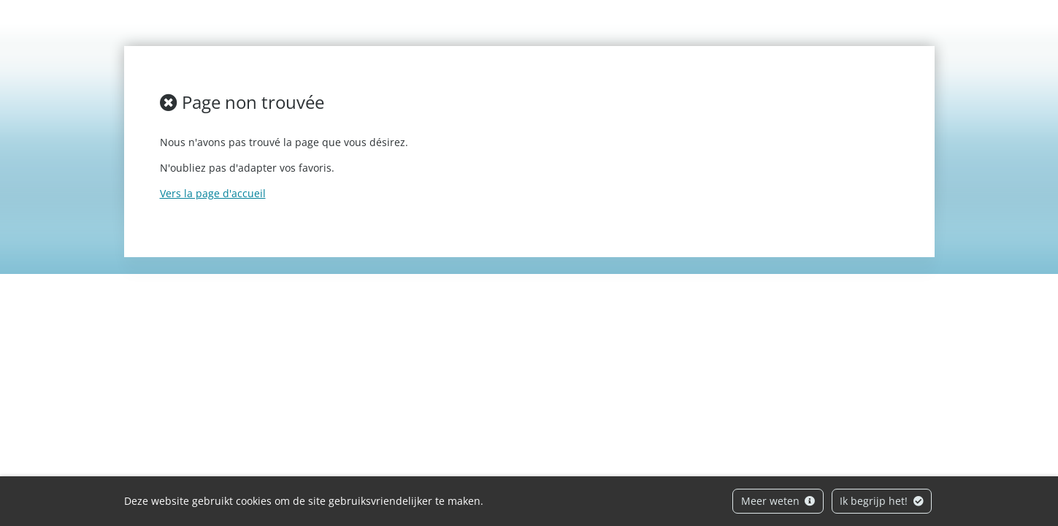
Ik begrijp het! (882, 501)
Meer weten (778, 501)
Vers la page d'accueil (213, 193)
